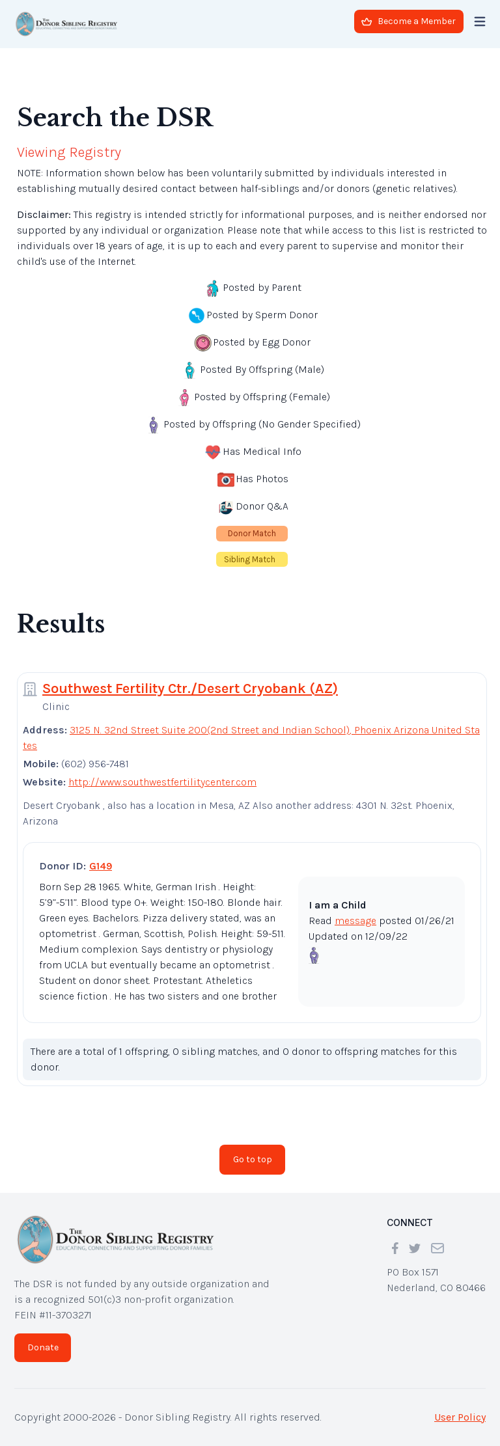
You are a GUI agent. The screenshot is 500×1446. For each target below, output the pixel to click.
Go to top (252, 1159)
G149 (100, 866)
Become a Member (408, 21)
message (355, 920)
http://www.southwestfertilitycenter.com (162, 782)
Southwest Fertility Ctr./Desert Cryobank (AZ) (190, 688)
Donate (43, 1347)
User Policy (460, 1417)
